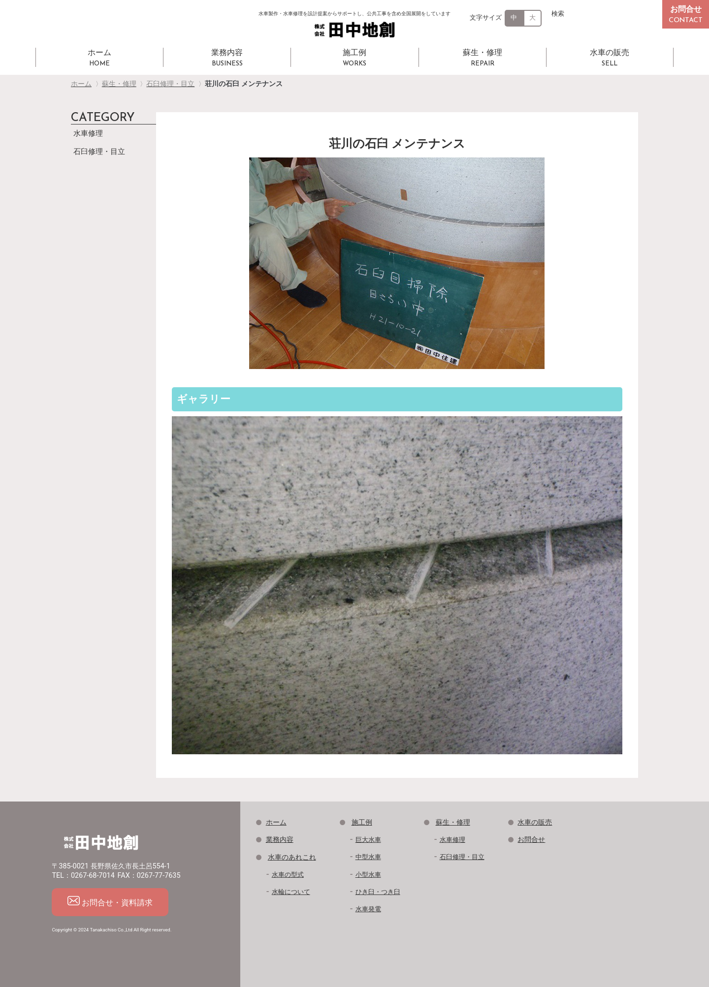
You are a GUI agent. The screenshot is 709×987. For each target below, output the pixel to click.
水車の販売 (534, 822)
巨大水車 (368, 839)
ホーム (276, 822)
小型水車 (368, 874)
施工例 (362, 822)
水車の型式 (288, 874)
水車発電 (368, 909)
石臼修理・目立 (99, 151)
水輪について (291, 891)
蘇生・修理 (453, 822)
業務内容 (279, 839)
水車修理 (88, 133)
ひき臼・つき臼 (377, 891)
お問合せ (531, 839)
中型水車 (368, 857)
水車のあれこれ (292, 857)
